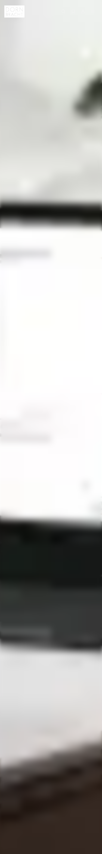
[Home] (14, 11)
